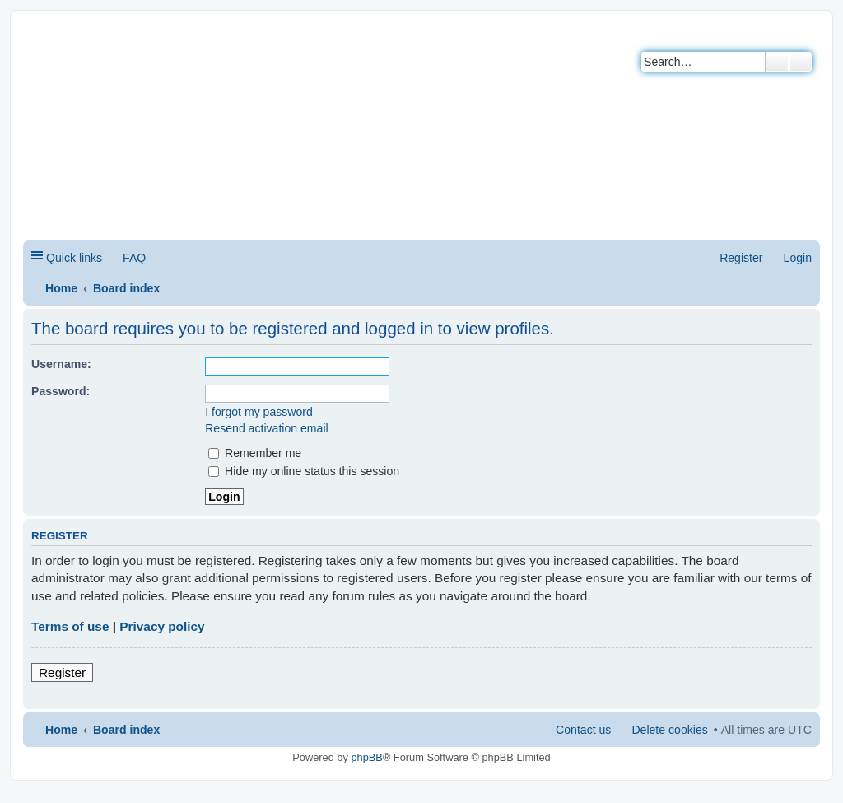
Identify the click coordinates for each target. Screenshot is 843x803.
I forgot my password (259, 411)
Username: (61, 364)
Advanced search (800, 62)
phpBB (366, 757)
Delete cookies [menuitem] (669, 729)
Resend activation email (266, 428)
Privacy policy (161, 626)
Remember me (254, 453)
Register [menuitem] (741, 257)
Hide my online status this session (303, 471)
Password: (60, 391)
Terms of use (70, 626)
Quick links (74, 257)
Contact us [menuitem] (583, 729)
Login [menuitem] (798, 257)
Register (62, 672)
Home (61, 288)
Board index (126, 288)
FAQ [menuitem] (134, 257)
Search (777, 62)
